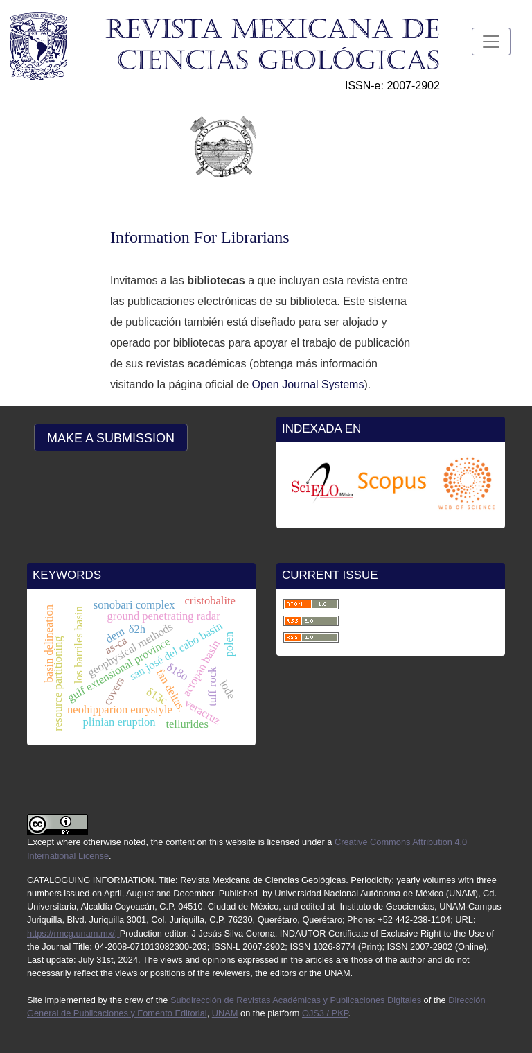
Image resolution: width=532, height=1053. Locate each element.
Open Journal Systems (306, 384)
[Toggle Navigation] (491, 41)
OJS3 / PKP (325, 1013)
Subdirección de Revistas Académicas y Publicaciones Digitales (295, 1000)
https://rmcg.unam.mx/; (73, 933)
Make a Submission (111, 438)
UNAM (225, 1013)
